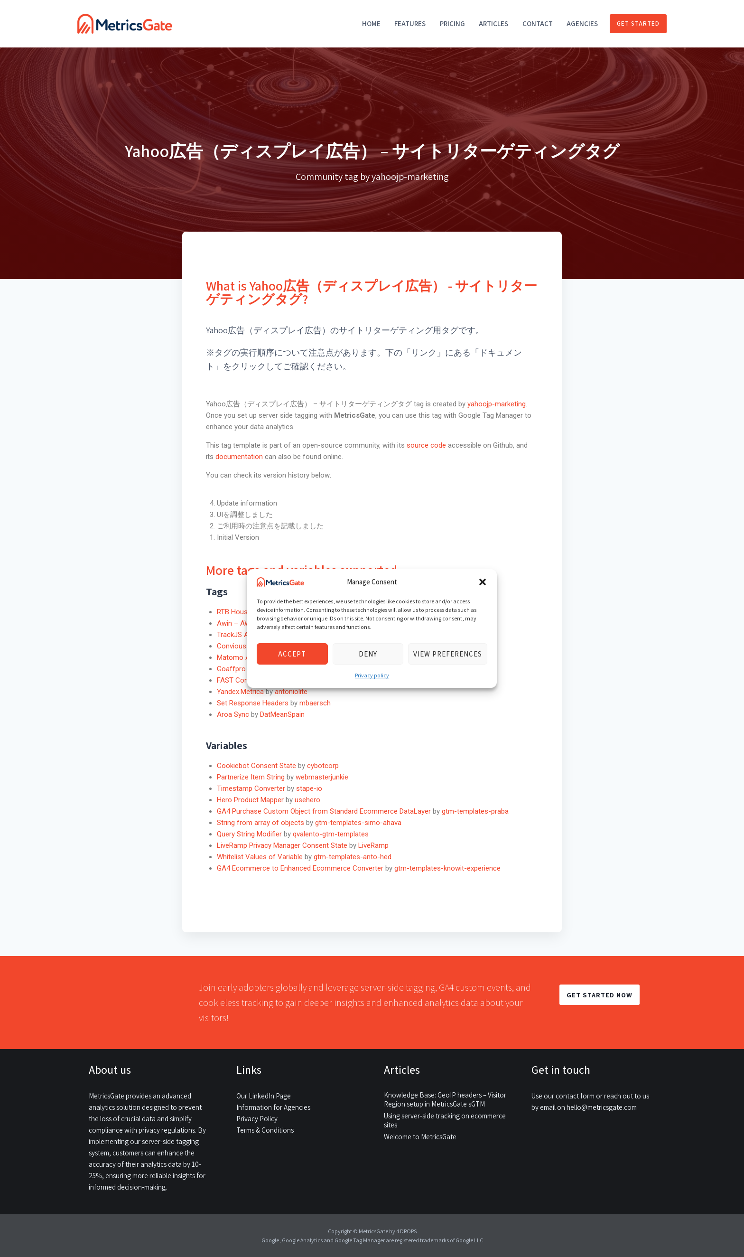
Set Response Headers (252, 703)
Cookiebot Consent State (256, 765)
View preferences (447, 653)
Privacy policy (372, 675)
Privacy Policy (257, 1118)
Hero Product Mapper (250, 800)
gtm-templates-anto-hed (352, 857)
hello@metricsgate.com (602, 1107)
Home (371, 23)
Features (410, 23)
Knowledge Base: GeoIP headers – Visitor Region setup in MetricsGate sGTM (445, 1099)
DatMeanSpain (282, 714)
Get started (638, 23)
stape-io (309, 788)
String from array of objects (260, 822)
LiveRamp (373, 845)
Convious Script (241, 646)
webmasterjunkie (322, 777)
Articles (493, 23)
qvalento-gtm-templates (331, 834)
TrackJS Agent (239, 634)
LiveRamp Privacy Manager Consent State (282, 845)
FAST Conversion (244, 680)
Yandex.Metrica (240, 691)
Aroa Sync (233, 714)
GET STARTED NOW (599, 994)
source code (427, 445)
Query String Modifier (249, 834)
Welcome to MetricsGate (420, 1136)
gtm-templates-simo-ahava (358, 822)
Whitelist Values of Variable (260, 857)
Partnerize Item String (251, 777)
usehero (307, 800)
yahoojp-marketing (496, 404)
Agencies (582, 23)
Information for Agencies (273, 1107)
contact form (575, 1095)
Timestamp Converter (251, 788)
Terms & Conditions (265, 1130)
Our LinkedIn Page (263, 1095)
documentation (239, 456)
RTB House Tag (241, 612)
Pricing (452, 23)
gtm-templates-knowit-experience (447, 868)
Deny (368, 653)
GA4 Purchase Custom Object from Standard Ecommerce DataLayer (324, 811)
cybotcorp (323, 765)
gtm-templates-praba (475, 811)
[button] (482, 582)
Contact (537, 23)
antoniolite (291, 691)
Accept (292, 653)
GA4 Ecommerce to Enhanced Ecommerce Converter (300, 868)
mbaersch (315, 703)
